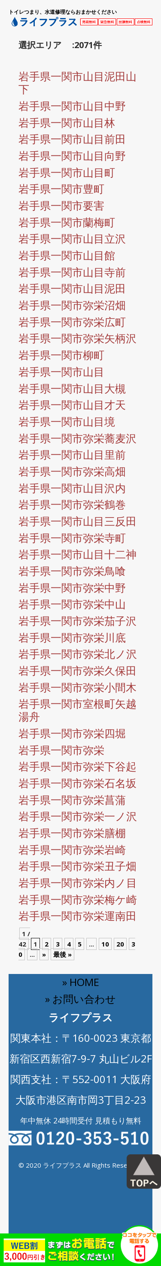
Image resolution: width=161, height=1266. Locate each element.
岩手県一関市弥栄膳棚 (72, 832)
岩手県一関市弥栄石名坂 (77, 783)
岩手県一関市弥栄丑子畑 (77, 865)
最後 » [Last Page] (62, 954)
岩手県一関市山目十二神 (77, 554)
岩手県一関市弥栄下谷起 (77, 766)
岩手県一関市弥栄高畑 (72, 471)
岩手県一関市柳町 (61, 354)
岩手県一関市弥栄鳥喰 (72, 570)
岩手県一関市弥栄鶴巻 (72, 504)
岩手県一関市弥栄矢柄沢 (77, 338)
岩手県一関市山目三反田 (77, 521)
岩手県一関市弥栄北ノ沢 (77, 653)
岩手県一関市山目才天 (72, 404)
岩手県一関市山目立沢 (72, 238)
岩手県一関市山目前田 (72, 138)
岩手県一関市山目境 (66, 421)
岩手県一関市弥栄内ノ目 (77, 882)
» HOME (80, 982)
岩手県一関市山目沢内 (72, 488)
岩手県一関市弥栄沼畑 (72, 305)
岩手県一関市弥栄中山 (72, 603)
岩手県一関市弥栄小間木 (77, 687)
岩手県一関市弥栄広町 (72, 321)
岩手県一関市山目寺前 (72, 272)
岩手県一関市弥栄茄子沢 (77, 620)
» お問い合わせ (80, 999)
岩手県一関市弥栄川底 (72, 637)
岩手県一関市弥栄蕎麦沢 (77, 438)
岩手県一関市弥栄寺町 (72, 537)
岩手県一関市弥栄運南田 (77, 915)
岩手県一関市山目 (61, 371)
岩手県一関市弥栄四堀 (72, 733)
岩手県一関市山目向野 (72, 155)
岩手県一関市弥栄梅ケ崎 (77, 899)
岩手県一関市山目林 (66, 122)
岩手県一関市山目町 (66, 172)
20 (120, 944)
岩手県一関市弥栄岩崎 (72, 849)
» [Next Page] (44, 954)
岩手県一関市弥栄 (61, 750)
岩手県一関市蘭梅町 (66, 222)
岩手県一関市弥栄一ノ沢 (77, 816)
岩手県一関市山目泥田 (72, 288)
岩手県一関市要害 (61, 205)
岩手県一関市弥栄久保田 (77, 670)
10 (105, 944)
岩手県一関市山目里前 (72, 454)
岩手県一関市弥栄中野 (72, 587)
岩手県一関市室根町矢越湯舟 (77, 710)
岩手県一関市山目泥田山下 (77, 82)
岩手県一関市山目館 (66, 255)
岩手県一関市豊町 (61, 188)
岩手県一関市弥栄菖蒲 (72, 799)
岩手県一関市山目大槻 (72, 388)
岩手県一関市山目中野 (72, 105)
